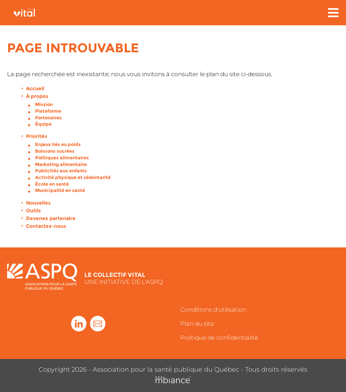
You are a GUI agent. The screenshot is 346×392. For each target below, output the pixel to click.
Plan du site (197, 323)
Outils (33, 210)
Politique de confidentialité (219, 337)
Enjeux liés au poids (58, 144)
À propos (37, 96)
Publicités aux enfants (61, 170)
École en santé (52, 184)
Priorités (36, 136)
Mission (44, 104)
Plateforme (48, 111)
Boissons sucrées (54, 151)
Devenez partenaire (51, 218)
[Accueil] (28, 13)
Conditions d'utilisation (213, 309)
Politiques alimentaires (62, 157)
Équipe (43, 124)
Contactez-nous (46, 226)
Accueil (35, 88)
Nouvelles (38, 203)
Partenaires (48, 117)
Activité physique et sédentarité (73, 177)
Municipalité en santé (60, 190)
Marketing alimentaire (61, 164)
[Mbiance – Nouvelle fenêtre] (173, 380)
